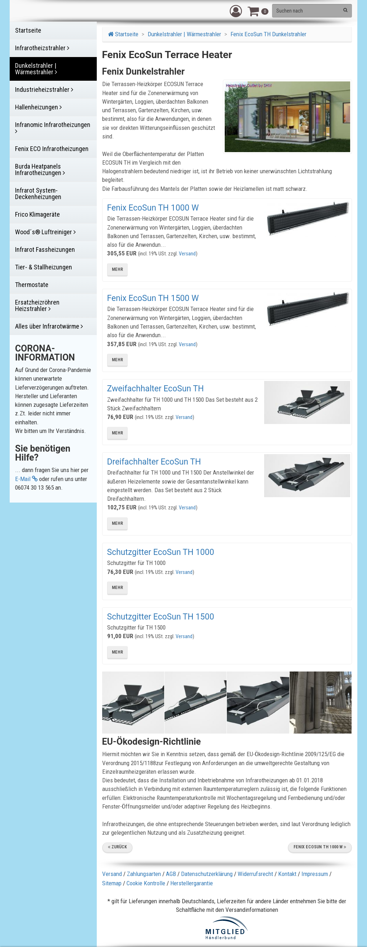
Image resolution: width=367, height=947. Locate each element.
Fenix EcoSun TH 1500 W (153, 298)
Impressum (314, 873)
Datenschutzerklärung (207, 873)
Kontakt (287, 873)
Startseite (123, 34)
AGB (171, 873)
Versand (187, 254)
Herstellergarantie (191, 883)
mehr (117, 269)
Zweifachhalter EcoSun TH (155, 389)
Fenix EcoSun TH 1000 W (153, 208)
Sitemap (111, 883)
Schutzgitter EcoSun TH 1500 (160, 617)
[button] (236, 10)
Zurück (117, 846)
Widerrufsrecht (255, 873)
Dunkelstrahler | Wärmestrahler (184, 34)
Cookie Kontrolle (146, 883)
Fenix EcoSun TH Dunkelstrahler (268, 34)
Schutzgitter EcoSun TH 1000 (160, 552)
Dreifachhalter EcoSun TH (154, 462)
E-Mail (26, 478)
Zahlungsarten (144, 873)
